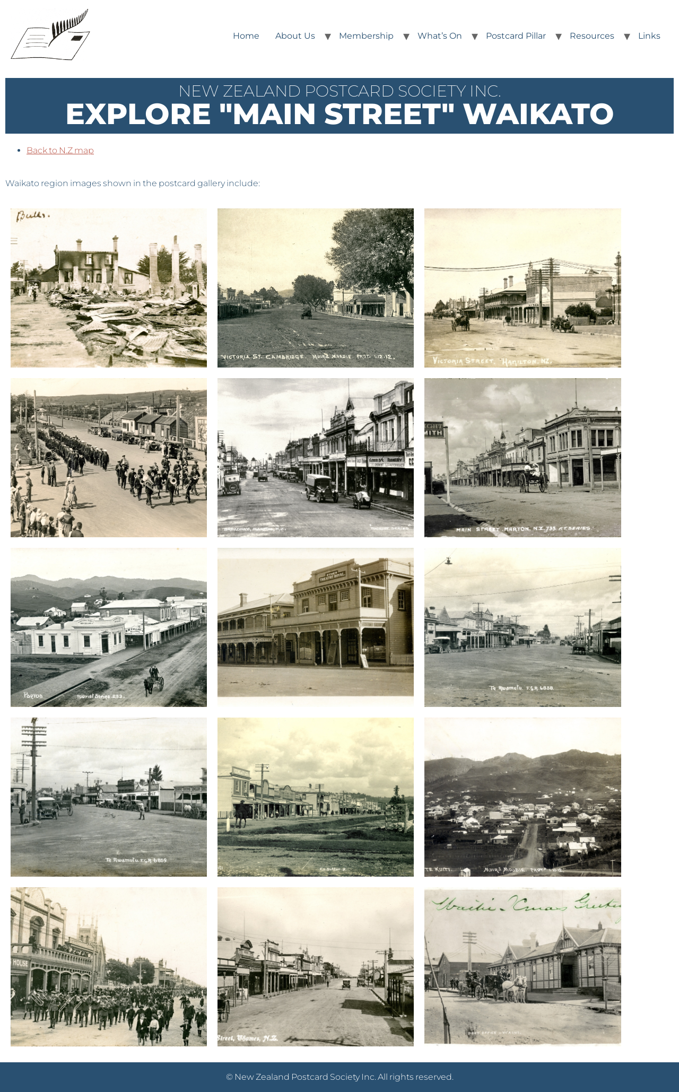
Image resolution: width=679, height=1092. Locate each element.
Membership (366, 36)
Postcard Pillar (516, 36)
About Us (295, 36)
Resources (592, 36)
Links (649, 36)
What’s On (439, 36)
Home (246, 36)
